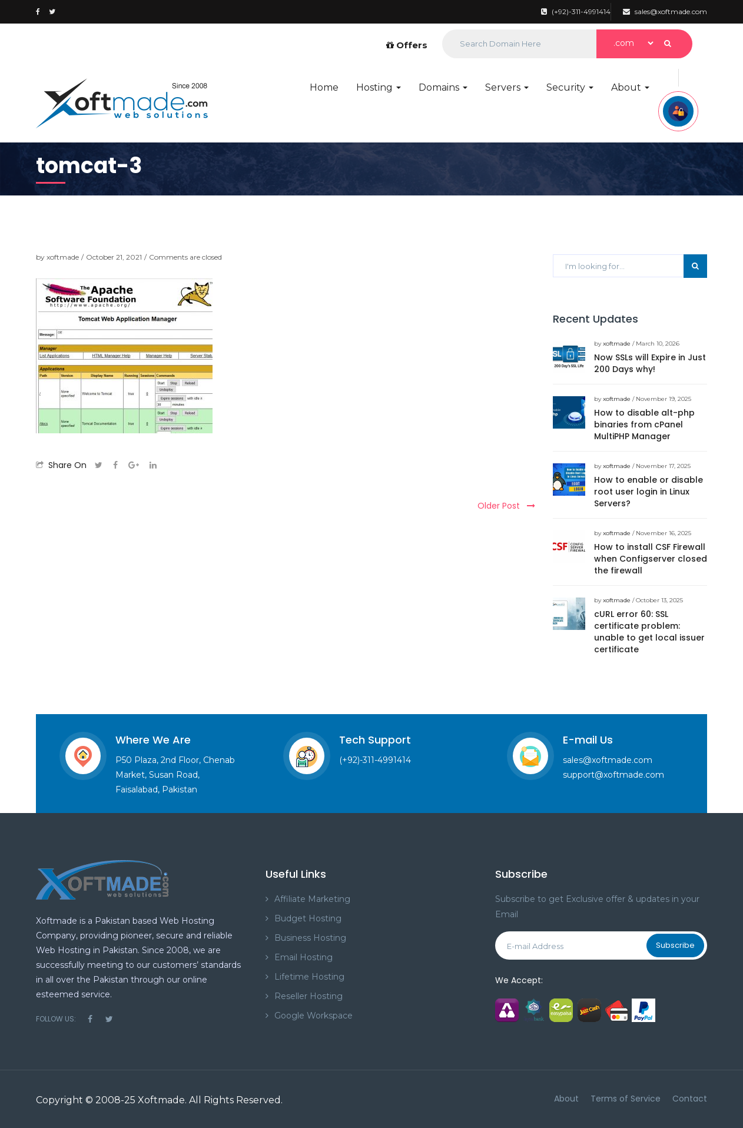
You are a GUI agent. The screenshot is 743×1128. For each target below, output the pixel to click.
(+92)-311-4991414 (576, 11)
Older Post (506, 506)
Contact (689, 1098)
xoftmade (63, 257)
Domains (443, 87)
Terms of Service (626, 1098)
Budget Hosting (307, 918)
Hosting (378, 87)
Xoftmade (161, 1100)
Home (324, 87)
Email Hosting (303, 957)
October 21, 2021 (114, 257)
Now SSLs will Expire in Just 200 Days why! (650, 363)
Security (569, 87)
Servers (507, 87)
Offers (406, 45)
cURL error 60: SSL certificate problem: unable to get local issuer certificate (649, 631)
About (630, 87)
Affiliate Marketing (312, 899)
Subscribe (675, 945)
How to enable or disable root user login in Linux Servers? (648, 491)
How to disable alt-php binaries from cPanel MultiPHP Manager (644, 424)
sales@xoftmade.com (665, 11)
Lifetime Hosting (309, 976)
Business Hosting (310, 938)
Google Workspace (313, 1015)
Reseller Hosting (308, 996)
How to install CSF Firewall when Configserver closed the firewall (650, 558)
